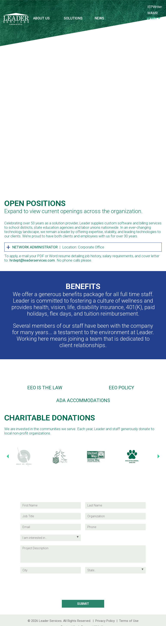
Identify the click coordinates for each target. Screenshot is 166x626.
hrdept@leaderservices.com (32, 260)
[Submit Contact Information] (83, 603)
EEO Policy (121, 387)
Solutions (73, 18)
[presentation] (83, 587)
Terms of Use (129, 621)
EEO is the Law (44, 387)
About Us (41, 18)
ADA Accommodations (83, 400)
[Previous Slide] (7, 456)
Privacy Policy (105, 621)
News (99, 18)
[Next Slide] (158, 456)
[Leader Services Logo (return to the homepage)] (16, 21)
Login (154, 18)
